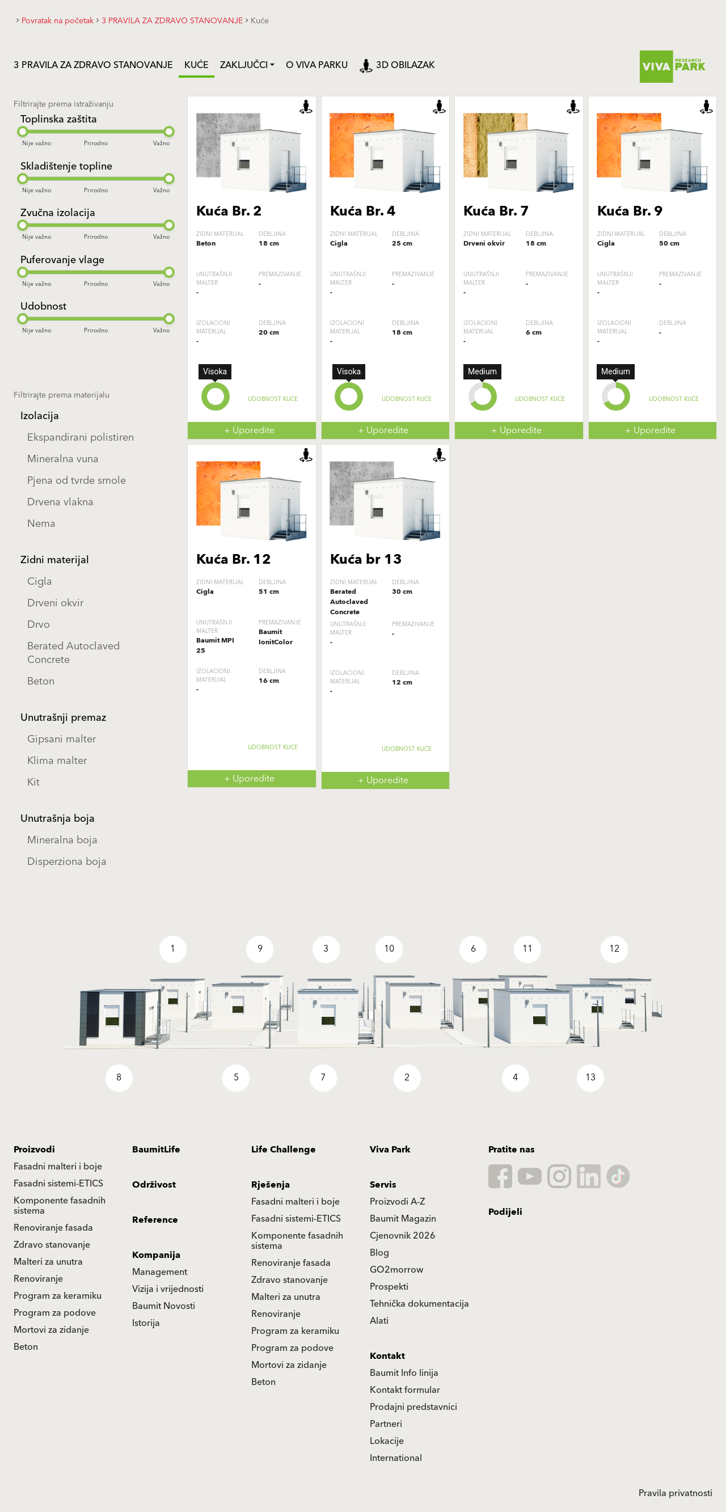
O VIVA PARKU (317, 65)
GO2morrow (396, 1270)
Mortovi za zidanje (51, 1330)
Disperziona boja (67, 862)
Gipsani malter (61, 739)
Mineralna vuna (63, 459)
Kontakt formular (405, 1390)
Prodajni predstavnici (413, 1407)
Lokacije (387, 1441)
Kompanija (156, 1255)
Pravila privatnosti (675, 1493)
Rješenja (270, 1185)
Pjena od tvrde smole (76, 480)
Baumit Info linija (404, 1373)
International (396, 1458)
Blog (379, 1253)
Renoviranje (38, 1279)
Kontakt (387, 1356)
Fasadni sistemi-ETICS (58, 1184)
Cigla (39, 581)
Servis (383, 1185)
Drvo (38, 624)
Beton (40, 681)
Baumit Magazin (403, 1219)
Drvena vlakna (60, 502)
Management (159, 1272)
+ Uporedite (249, 430)
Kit (33, 782)
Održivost (154, 1185)
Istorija (146, 1323)
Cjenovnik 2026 (403, 1236)
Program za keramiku (58, 1296)
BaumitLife (156, 1150)
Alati (379, 1321)
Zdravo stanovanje (52, 1245)
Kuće (196, 65)
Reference (155, 1220)
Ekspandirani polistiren (80, 437)
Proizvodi (34, 1150)
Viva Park (390, 1150)
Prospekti (389, 1287)
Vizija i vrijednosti (168, 1289)
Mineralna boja (62, 840)
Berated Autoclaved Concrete (73, 653)
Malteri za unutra (48, 1262)
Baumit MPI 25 (215, 646)
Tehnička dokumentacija (419, 1304)
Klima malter (57, 761)
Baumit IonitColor (276, 637)
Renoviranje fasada (53, 1228)
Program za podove (55, 1313)
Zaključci (244, 65)
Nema (41, 524)
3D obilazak (397, 65)
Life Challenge (283, 1150)
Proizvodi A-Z (397, 1202)
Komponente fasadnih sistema (59, 1206)
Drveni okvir (55, 603)
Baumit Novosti (163, 1306)
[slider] (22, 131)
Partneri (386, 1424)
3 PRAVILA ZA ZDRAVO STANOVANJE (93, 65)
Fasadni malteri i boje (58, 1167)
